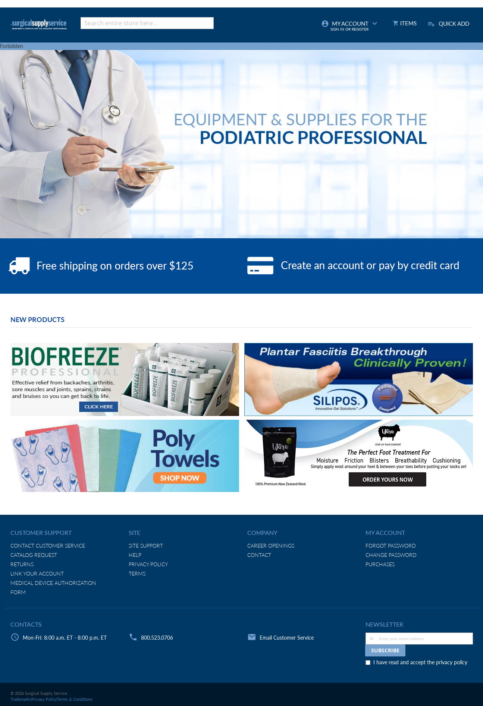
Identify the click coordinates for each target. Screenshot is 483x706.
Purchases (380, 564)
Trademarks (20, 699)
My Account (350, 25)
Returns (22, 564)
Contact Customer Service (47, 545)
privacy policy (451, 662)
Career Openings (270, 545)
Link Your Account (37, 573)
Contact (259, 555)
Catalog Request (33, 555)
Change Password (391, 555)
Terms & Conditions (74, 699)
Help (135, 555)
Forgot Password (391, 545)
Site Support (146, 545)
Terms (137, 573)
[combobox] (147, 23)
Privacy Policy (148, 564)
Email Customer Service (287, 637)
